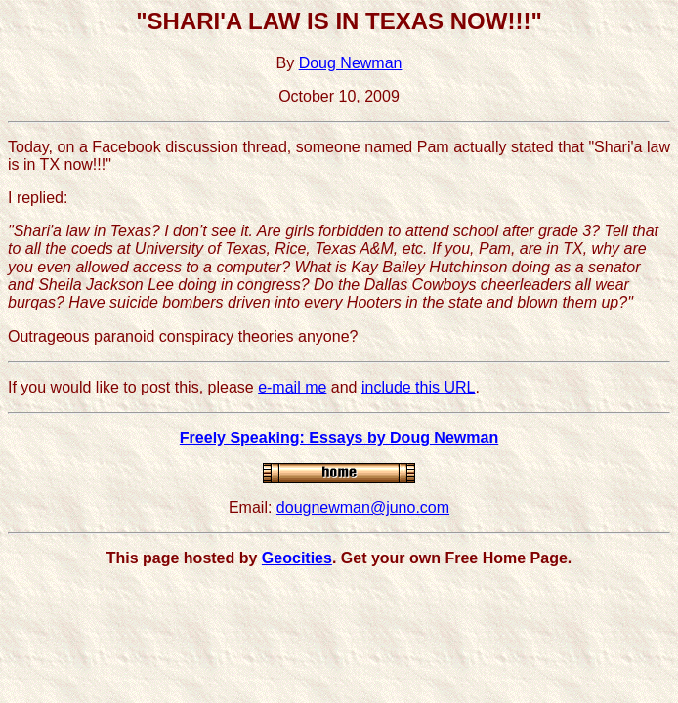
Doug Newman (351, 63)
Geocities (297, 558)
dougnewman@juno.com (362, 507)
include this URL (418, 387)
